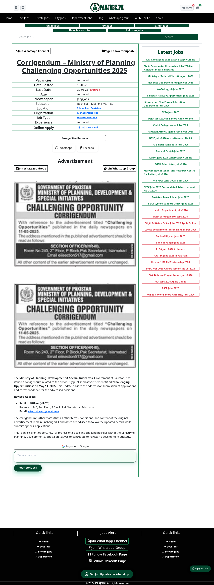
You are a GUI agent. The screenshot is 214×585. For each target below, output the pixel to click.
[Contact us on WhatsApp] (107, 574)
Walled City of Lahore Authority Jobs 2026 (170, 294)
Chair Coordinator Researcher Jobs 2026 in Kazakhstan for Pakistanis (168, 67)
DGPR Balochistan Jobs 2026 (170, 164)
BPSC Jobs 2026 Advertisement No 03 (170, 138)
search (169, 37)
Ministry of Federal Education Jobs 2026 (170, 76)
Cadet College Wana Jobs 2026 (170, 125)
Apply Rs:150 (200, 568)
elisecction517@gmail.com (43, 411)
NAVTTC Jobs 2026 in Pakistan (170, 255)
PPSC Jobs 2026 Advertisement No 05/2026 (170, 268)
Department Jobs (81, 18)
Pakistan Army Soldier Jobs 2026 (170, 197)
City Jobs (60, 18)
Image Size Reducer (75, 138)
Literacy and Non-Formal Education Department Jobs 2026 (164, 103)
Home (8, 18)
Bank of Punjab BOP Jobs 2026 (170, 216)
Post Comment (28, 468)
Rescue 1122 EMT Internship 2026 (170, 262)
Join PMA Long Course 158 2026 (170, 180)
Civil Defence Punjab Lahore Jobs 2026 (171, 275)
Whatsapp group (119, 18)
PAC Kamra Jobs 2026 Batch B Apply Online (170, 59)
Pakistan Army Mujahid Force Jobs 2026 (170, 131)
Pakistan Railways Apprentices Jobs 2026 (170, 95)
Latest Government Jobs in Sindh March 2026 (171, 229)
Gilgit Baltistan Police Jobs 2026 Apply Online (170, 223)
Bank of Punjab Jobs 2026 (170, 151)
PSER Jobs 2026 (170, 288)
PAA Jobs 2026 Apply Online (170, 281)
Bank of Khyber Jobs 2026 (170, 236)
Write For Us (142, 18)
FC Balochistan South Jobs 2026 (171, 144)
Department (43, 556)
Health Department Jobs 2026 (170, 210)
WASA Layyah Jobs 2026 (170, 89)
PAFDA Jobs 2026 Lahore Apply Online (170, 157)
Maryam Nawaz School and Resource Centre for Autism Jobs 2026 (169, 172)
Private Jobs (42, 18)
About (159, 18)
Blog (100, 18)
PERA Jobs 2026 (170, 112)
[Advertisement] (100, 500)
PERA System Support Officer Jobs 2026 (170, 203)
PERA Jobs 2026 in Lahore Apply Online (170, 118)
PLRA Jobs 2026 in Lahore (170, 249)
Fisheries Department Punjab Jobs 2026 (170, 82)
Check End (88, 127)
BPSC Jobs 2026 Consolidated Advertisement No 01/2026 (169, 189)
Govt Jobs (24, 18)
